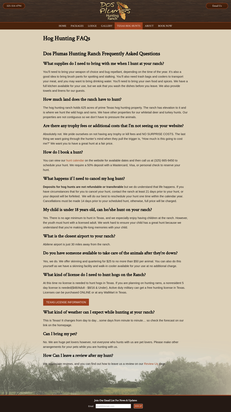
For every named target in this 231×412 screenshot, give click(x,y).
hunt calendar (75, 160)
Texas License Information (66, 302)
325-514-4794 (14, 6)
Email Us (217, 6)
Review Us (151, 363)
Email (90, 406)
